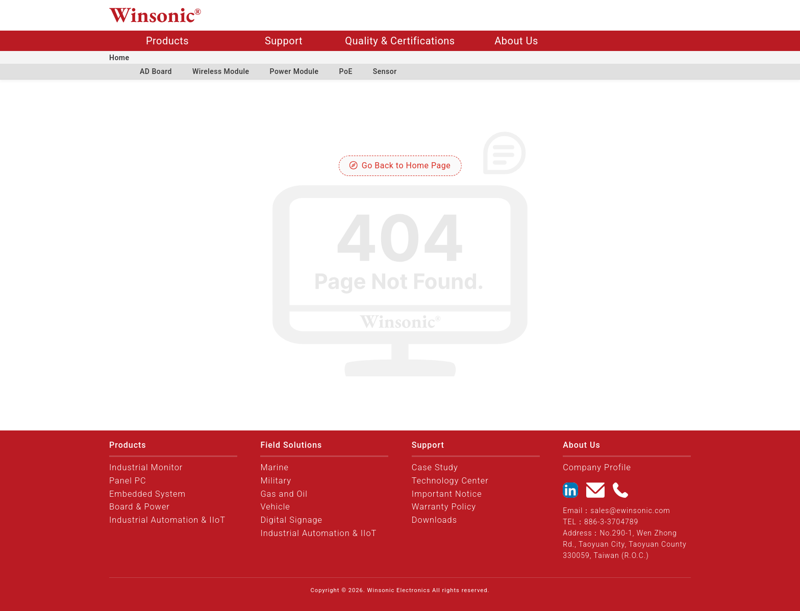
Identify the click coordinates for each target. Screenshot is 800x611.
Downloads (434, 520)
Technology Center (450, 481)
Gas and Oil (284, 494)
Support (284, 41)
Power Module (294, 71)
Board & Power (139, 507)
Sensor (385, 71)
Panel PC (127, 481)
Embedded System (147, 494)
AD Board (156, 71)
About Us (516, 41)
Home (119, 58)
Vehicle (275, 507)
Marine (274, 467)
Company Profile (597, 467)
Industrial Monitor (146, 467)
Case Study (435, 467)
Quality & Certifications (400, 41)
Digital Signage (291, 520)
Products (167, 41)
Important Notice (447, 494)
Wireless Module (220, 71)
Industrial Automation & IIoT (167, 520)
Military (275, 481)
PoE (346, 71)
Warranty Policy (444, 507)
